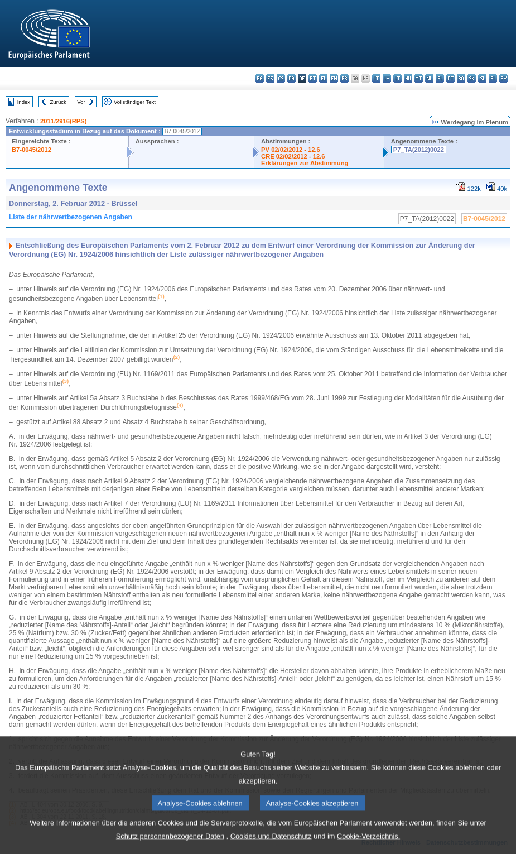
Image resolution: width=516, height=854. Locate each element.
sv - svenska (503, 78)
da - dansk (291, 78)
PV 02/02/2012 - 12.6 (290, 149)
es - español (270, 78)
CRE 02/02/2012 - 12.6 (293, 156)
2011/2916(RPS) (63, 121)
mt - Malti (418, 78)
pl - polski (440, 78)
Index (23, 102)
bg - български (259, 78)
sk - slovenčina (471, 78)
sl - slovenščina (482, 78)
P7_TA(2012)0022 (418, 149)
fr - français (344, 78)
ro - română (461, 78)
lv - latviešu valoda (387, 78)
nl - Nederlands (429, 78)
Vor (81, 102)
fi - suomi (493, 78)
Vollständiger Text (135, 102)
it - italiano (376, 78)
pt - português (450, 78)
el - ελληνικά (323, 78)
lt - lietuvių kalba (397, 78)
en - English (334, 78)
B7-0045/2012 (31, 149)
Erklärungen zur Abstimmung (304, 163)
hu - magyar (408, 78)
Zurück (58, 102)
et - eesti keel (312, 78)
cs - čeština (281, 78)
